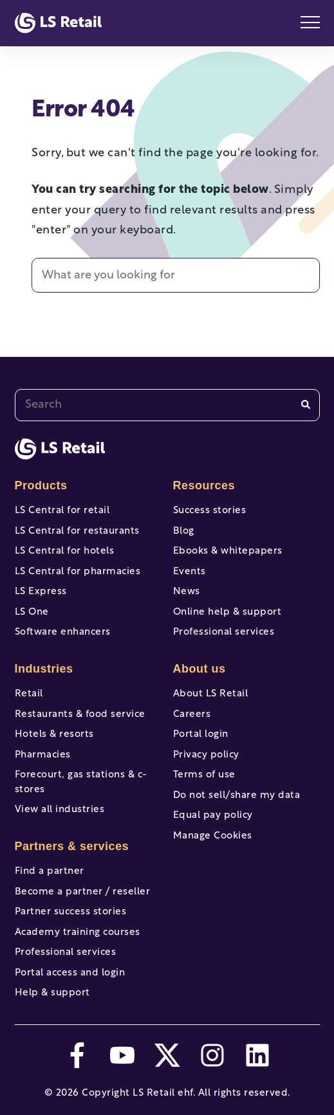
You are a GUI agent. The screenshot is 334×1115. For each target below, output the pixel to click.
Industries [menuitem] (44, 668)
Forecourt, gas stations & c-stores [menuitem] (81, 782)
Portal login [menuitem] (200, 734)
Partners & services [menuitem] (72, 846)
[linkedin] (257, 1055)
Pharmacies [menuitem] (43, 755)
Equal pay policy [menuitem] (213, 815)
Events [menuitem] (189, 572)
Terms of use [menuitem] (204, 775)
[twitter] (167, 1055)
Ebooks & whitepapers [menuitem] (228, 551)
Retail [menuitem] (29, 694)
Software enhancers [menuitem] (63, 632)
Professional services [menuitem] (65, 952)
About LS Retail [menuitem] (210, 694)
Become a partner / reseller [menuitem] (83, 892)
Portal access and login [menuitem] (70, 973)
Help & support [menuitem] (52, 993)
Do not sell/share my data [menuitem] (237, 796)
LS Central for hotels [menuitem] (65, 551)
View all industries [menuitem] (60, 810)
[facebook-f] (77, 1055)
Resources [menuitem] (204, 485)
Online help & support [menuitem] (227, 612)
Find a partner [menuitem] (49, 871)
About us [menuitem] (199, 668)
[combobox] (167, 405)
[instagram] (212, 1055)
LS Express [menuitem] (41, 592)
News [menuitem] (186, 592)
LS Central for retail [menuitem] (62, 511)
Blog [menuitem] (183, 531)
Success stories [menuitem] (209, 511)
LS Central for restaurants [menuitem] (77, 531)
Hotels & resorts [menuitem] (54, 734)
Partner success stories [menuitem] (71, 912)
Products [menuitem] (41, 485)
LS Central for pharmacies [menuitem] (78, 572)
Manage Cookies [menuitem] (212, 836)
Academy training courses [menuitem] (77, 933)
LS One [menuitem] (32, 612)
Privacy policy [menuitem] (206, 755)
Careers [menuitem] (192, 715)
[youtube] (122, 1055)
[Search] (306, 405)
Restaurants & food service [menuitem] (80, 715)
